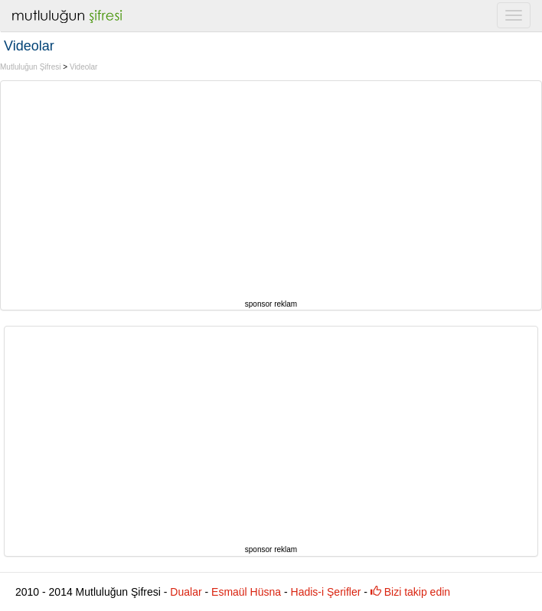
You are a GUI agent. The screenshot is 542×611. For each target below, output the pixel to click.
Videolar (84, 67)
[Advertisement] (271, 188)
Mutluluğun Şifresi (30, 67)
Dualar (185, 592)
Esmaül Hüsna (246, 592)
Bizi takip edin (410, 592)
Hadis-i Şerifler (326, 592)
